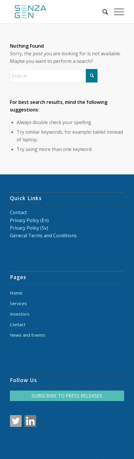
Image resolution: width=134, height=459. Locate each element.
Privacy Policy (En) (29, 220)
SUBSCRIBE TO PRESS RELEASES (67, 396)
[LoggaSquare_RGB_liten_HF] (55, 11)
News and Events (27, 335)
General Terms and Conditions (43, 235)
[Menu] (116, 11)
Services (18, 303)
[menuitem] (102, 11)
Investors (19, 314)
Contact (18, 212)
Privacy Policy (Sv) (29, 228)
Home (16, 293)
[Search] (102, 11)
